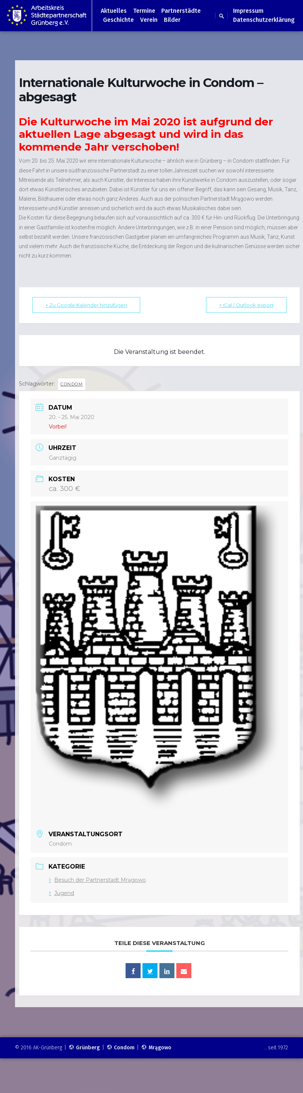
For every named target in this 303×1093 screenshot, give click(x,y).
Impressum (248, 10)
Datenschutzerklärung (264, 19)
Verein (149, 19)
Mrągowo (156, 1047)
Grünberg (84, 1047)
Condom (72, 384)
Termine (144, 10)
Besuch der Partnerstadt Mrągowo (97, 880)
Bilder (172, 19)
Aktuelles (114, 10)
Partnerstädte (181, 10)
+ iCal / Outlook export (246, 305)
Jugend (61, 893)
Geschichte (118, 19)
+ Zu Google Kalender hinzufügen (86, 305)
